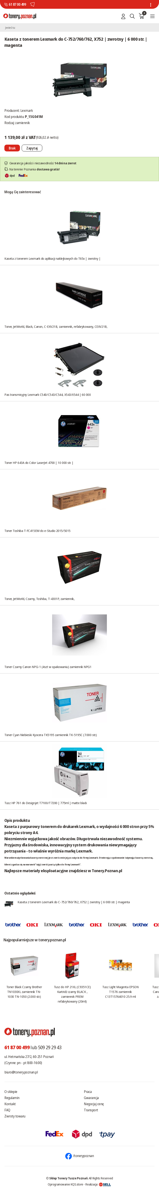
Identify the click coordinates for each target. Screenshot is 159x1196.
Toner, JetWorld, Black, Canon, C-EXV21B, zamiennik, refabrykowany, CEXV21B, (55, 326)
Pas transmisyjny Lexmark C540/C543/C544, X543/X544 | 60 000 (47, 394)
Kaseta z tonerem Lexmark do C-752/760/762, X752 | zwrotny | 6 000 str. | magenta (74, 902)
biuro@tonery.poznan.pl (21, 1072)
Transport (91, 1110)
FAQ (7, 1110)
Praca (88, 1091)
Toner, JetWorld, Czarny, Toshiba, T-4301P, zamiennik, (39, 598)
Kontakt (10, 1103)
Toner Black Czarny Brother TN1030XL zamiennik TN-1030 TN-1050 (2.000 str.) (24, 992)
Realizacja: (98, 1184)
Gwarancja (91, 1097)
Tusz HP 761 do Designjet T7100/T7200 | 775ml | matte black (45, 803)
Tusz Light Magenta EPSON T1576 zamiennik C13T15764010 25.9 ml (120, 992)
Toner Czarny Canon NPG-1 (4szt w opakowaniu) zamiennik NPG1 (47, 667)
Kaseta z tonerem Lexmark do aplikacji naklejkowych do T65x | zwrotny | (52, 258)
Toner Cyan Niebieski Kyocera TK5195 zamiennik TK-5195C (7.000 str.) (50, 735)
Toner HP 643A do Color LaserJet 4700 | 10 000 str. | (38, 462)
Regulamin (11, 1097)
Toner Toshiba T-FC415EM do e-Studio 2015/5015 (37, 530)
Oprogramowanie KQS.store (65, 1184)
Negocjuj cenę (94, 1103)
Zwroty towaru (14, 1116)
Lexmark (26, 110)
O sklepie (10, 1091)
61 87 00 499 (17, 4)
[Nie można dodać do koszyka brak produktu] (12, 148)
